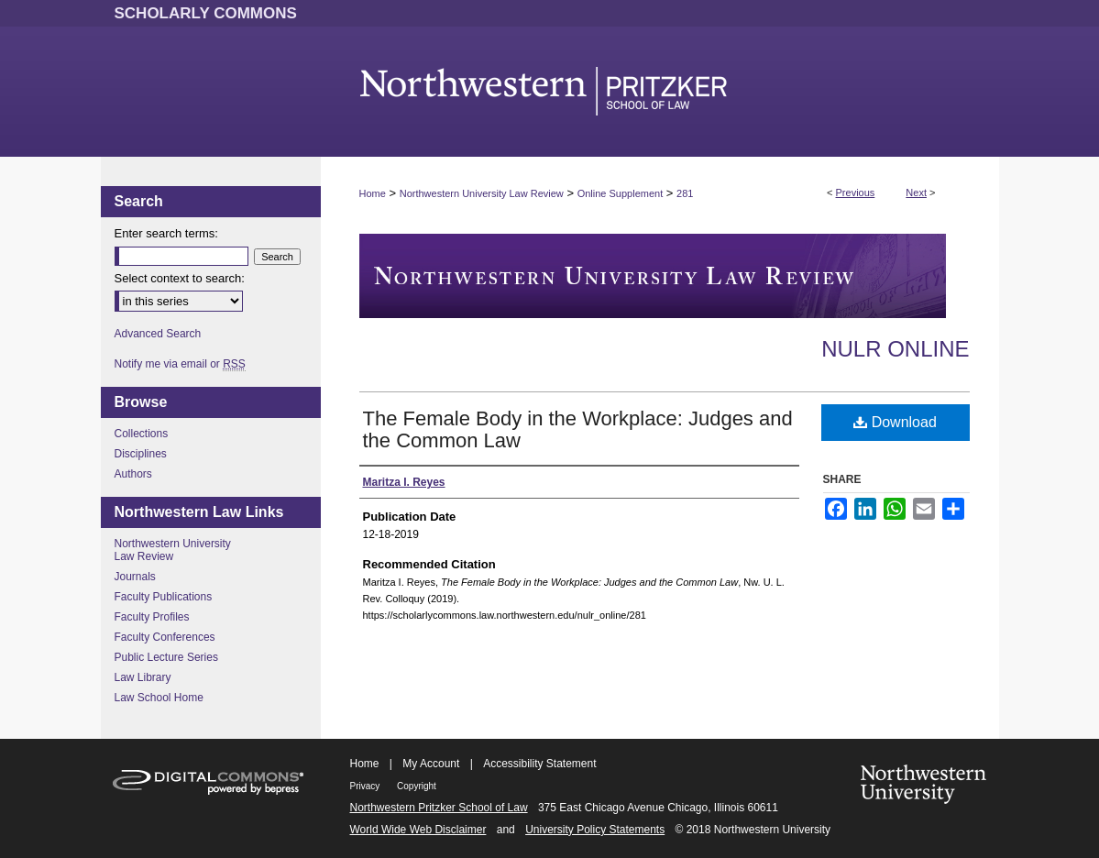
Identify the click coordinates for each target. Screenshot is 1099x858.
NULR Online (895, 348)
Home (372, 193)
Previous (855, 192)
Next (916, 192)
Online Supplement (620, 193)
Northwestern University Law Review (482, 193)
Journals (135, 576)
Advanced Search (158, 333)
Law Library (143, 677)
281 (684, 193)
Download (895, 422)
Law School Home (159, 697)
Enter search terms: (166, 233)
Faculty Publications (164, 596)
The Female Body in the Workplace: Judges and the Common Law (578, 429)
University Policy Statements (595, 829)
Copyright (416, 786)
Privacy (366, 786)
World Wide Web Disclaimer (418, 829)
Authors (133, 474)
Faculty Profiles (152, 616)
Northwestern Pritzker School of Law (439, 807)
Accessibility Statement (539, 763)
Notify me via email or (180, 364)
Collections (142, 433)
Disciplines (141, 453)
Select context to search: (180, 278)
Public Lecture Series (166, 657)
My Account (430, 763)
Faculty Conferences (165, 637)
